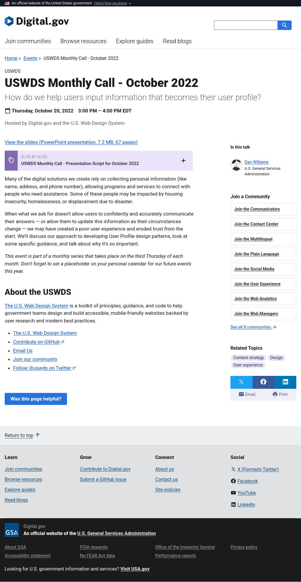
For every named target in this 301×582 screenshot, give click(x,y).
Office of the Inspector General (185, 547)
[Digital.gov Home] (77, 21)
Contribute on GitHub (36, 342)
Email (246, 394)
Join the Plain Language (256, 254)
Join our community (35, 359)
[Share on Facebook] (263, 382)
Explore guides (134, 41)
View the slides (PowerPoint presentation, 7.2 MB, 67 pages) (71, 142)
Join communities (28, 41)
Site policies (167, 489)
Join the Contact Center (256, 224)
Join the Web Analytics (255, 298)
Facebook (248, 481)
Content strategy (248, 357)
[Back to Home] (11, 58)
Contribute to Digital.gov (105, 469)
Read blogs (177, 41)
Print (280, 394)
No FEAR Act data (97, 555)
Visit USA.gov (135, 569)
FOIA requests (94, 547)
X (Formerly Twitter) (258, 469)
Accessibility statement (28, 555)
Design (276, 357)
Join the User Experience (257, 284)
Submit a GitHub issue (103, 479)
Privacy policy (243, 547)
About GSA (15, 547)
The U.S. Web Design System (36, 306)
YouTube (247, 493)
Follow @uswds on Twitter (42, 368)
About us (164, 469)
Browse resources (83, 41)
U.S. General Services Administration (116, 533)
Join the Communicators (257, 209)
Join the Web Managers (256, 313)
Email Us (23, 351)
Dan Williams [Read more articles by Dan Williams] (257, 162)
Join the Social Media (254, 269)
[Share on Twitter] (241, 382)
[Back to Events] (30, 58)
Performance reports (175, 555)
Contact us (166, 479)
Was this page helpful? (36, 399)
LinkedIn (246, 504)
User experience (248, 365)
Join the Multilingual (253, 239)
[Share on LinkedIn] (285, 382)
